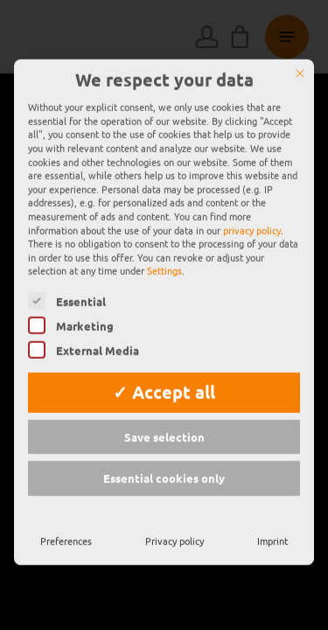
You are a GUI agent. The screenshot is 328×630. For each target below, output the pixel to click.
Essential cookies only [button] (164, 443)
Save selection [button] (164, 401)
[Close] (300, 38)
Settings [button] (164, 235)
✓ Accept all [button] (164, 356)
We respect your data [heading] (164, 45)
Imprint (272, 505)
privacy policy (252, 194)
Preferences (66, 505)
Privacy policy (174, 505)
